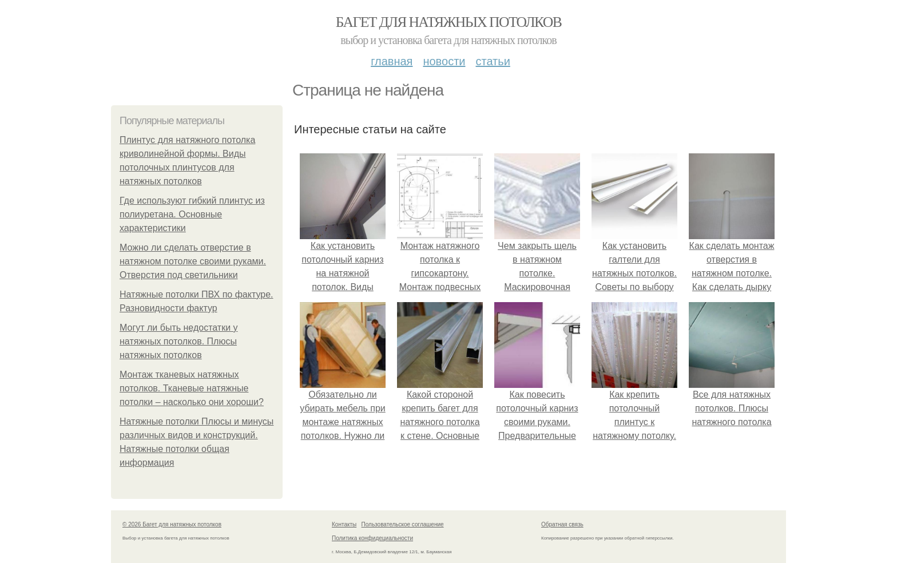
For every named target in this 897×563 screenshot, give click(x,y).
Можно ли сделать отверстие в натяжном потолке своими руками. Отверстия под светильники (193, 261)
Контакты (344, 524)
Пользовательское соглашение (403, 524)
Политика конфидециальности (372, 538)
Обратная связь (562, 524)
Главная (391, 61)
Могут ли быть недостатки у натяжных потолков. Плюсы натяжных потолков (179, 341)
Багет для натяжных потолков (448, 22)
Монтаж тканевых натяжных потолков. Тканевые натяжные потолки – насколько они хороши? (192, 388)
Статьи (492, 61)
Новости (444, 61)
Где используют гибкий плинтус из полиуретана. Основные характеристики (192, 214)
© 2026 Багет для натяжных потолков (171, 524)
